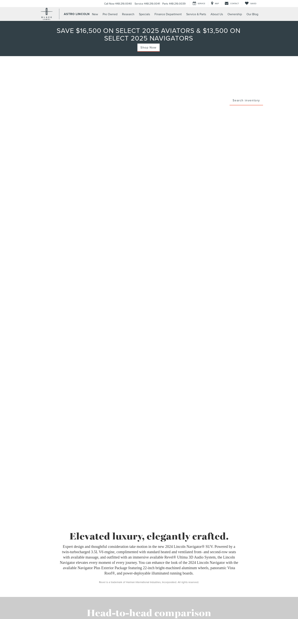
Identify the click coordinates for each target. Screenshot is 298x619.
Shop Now (148, 47)
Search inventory (246, 100)
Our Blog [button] (252, 14)
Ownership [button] (234, 14)
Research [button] (128, 14)
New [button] (95, 14)
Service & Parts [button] (196, 14)
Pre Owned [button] (110, 14)
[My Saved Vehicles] (250, 3)
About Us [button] (217, 14)
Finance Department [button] (168, 14)
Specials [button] (144, 14)
